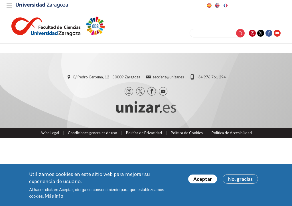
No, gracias (240, 179)
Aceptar (202, 179)
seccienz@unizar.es (168, 77)
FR (225, 5)
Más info (54, 196)
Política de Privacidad (144, 132)
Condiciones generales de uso (92, 132)
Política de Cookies (187, 132)
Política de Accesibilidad (232, 132)
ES (209, 5)
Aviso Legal (49, 132)
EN (217, 5)
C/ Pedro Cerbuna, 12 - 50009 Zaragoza (106, 77)
